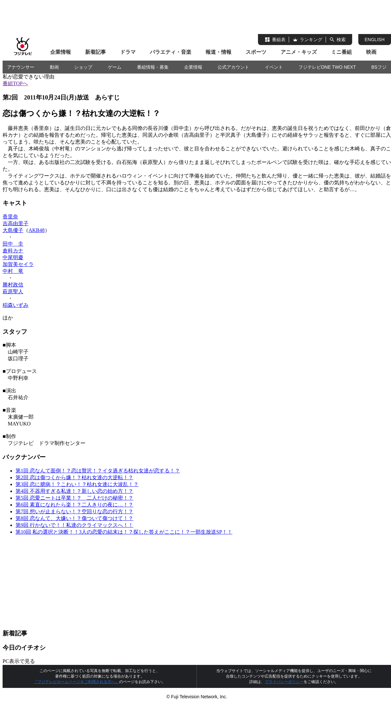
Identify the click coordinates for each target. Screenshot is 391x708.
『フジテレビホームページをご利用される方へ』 (76, 681)
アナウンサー (20, 67)
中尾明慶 (13, 257)
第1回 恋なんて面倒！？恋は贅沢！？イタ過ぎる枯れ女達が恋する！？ (98, 470)
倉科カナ (13, 250)
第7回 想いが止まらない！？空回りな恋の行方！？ (74, 511)
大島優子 (13, 230)
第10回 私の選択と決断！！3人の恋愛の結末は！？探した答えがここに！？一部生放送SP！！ (124, 532)
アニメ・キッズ (299, 52)
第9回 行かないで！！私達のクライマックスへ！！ (74, 525)
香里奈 (10, 216)
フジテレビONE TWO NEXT (327, 67)
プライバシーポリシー (284, 681)
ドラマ (128, 52)
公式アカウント (233, 67)
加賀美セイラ (18, 264)
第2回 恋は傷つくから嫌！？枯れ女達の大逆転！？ (74, 477)
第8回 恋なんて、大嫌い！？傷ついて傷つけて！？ (74, 518)
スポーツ (256, 52)
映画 (371, 52)
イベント (274, 67)
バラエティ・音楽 (170, 52)
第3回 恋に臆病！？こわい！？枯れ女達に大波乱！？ (77, 484)
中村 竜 (13, 271)
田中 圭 (13, 244)
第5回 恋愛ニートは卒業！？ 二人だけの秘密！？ (74, 498)
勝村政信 (13, 284)
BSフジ (378, 67)
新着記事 (95, 52)
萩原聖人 (13, 291)
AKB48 (36, 230)
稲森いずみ (15, 305)
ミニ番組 (341, 52)
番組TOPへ (15, 83)
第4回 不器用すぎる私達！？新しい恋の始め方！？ (74, 491)
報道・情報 (218, 52)
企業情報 (60, 52)
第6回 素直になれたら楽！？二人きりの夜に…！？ (74, 504)
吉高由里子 (15, 223)
